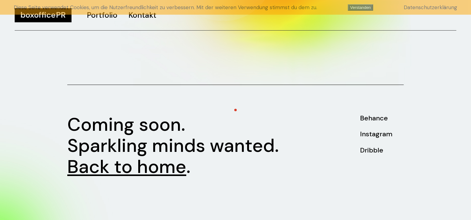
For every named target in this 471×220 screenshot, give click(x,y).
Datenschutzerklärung (430, 7)
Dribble (371, 150)
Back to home (126, 167)
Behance (374, 118)
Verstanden (360, 7)
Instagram (376, 134)
